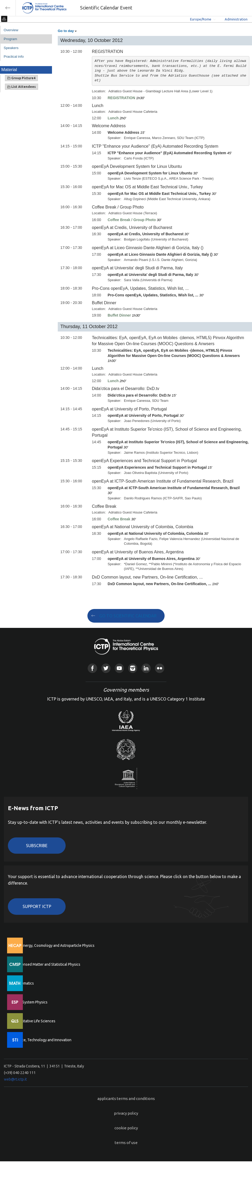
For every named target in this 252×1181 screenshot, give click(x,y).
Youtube (119, 668)
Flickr (159, 668)
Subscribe (37, 845)
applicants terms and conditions (126, 1098)
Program (10, 39)
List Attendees (21, 87)
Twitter (106, 668)
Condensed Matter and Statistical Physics (46, 964)
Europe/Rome (200, 19)
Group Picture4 (21, 78)
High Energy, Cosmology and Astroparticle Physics (53, 945)
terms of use (126, 1142)
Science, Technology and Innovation (42, 1040)
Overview (11, 30)
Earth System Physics (30, 1002)
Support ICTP (37, 906)
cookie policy (126, 1128)
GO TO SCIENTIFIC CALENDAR (128, 615)
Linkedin (146, 668)
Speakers (11, 48)
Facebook (92, 668)
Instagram (132, 668)
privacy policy (126, 1113)
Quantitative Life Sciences (34, 1021)
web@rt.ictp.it (15, 1079)
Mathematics (23, 983)
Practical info (14, 56)
